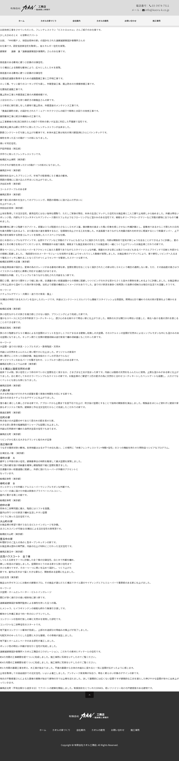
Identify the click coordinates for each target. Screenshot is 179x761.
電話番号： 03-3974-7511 (152, 5)
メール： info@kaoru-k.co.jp (150, 10)
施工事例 (156, 20)
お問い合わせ (130, 20)
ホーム (21, 20)
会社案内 (76, 20)
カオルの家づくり (48, 20)
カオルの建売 (102, 20)
